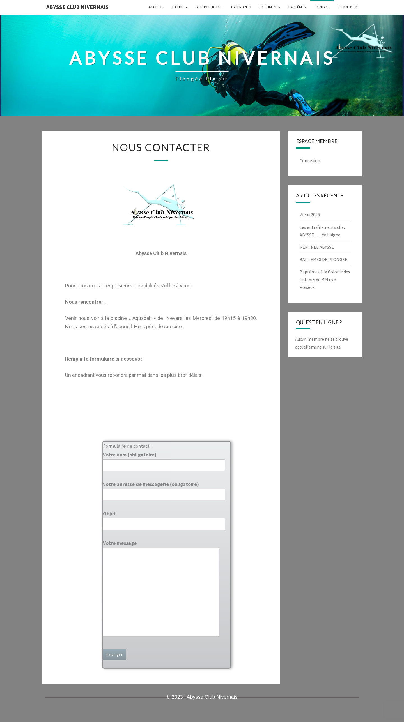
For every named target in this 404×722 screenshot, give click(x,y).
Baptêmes (297, 7)
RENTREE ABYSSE (317, 247)
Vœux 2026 (310, 214)
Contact (322, 7)
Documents (270, 7)
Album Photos (209, 7)
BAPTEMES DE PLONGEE (323, 259)
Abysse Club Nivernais (77, 6)
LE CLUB (177, 7)
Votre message (161, 589)
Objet (164, 518)
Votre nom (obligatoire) (164, 459)
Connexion (348, 7)
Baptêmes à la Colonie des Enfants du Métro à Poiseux (325, 279)
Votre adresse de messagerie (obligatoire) (164, 489)
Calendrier (241, 7)
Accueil (155, 7)
